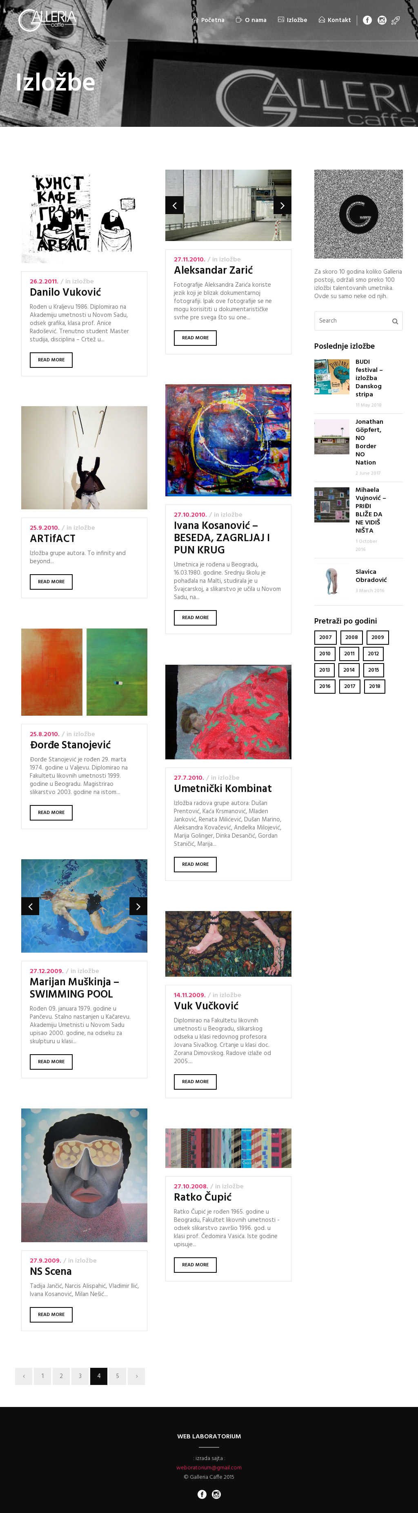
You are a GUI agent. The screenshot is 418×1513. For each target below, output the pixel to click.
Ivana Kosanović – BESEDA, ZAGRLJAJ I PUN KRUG (222, 539)
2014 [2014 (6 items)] (349, 670)
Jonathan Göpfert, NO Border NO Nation (369, 442)
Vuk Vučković (205, 1007)
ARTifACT (53, 539)
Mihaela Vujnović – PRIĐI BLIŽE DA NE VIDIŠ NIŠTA (371, 510)
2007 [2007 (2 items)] (325, 637)
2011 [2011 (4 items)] (349, 654)
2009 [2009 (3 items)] (377, 637)
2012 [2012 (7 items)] (373, 654)
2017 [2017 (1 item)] (350, 686)
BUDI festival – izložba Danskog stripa (369, 378)
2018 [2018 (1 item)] (374, 686)
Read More (51, 360)
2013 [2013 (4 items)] (324, 670)
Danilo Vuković (65, 293)
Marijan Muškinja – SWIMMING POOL (75, 989)
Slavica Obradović (371, 576)
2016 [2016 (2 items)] (325, 686)
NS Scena (51, 1272)
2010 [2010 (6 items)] (325, 654)
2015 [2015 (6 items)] (373, 670)
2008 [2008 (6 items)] (351, 637)
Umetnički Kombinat (222, 789)
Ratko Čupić (202, 1198)
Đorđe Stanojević (70, 746)
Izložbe (83, 281)
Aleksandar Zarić (213, 271)
